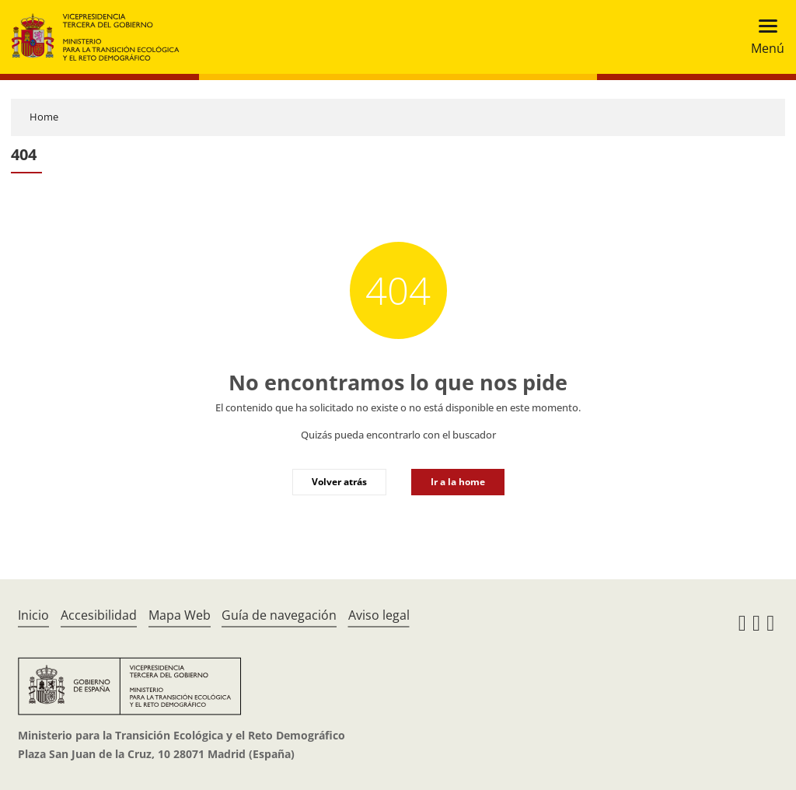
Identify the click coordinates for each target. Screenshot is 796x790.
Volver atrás (339, 481)
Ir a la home (458, 481)
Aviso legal (379, 615)
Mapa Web (179, 615)
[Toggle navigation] (763, 37)
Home (44, 117)
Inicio (33, 615)
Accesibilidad (99, 615)
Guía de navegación (279, 615)
